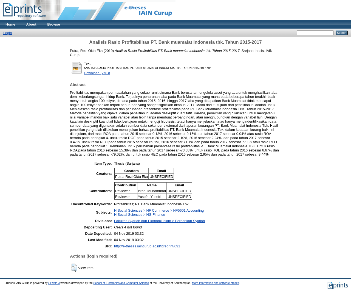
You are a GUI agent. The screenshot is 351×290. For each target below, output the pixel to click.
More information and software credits (215, 283)
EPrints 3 (54, 283)
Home (10, 24)
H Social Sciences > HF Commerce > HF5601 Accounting (159, 210)
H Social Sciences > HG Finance (139, 214)
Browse (53, 24)
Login (7, 33)
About (31, 24)
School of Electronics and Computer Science (121, 283)
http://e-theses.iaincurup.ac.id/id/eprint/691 (147, 246)
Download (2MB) (97, 73)
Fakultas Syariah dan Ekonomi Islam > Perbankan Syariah (159, 221)
